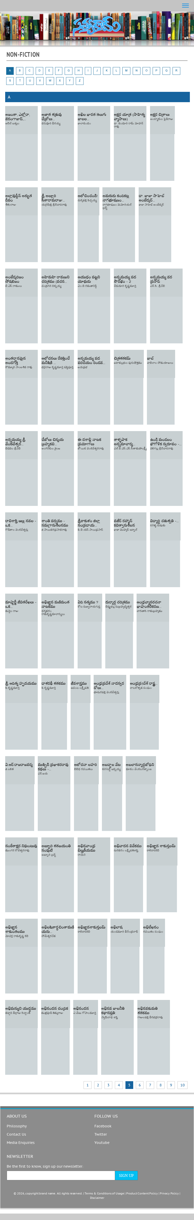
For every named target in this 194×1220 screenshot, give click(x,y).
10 (182, 1085)
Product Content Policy (142, 1193)
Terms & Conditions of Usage (104, 1193)
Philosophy (17, 1126)
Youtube (101, 1143)
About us (17, 1116)
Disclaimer (97, 1198)
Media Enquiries (21, 1143)
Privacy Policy (169, 1193)
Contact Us (16, 1135)
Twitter (100, 1135)
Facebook (102, 1126)
